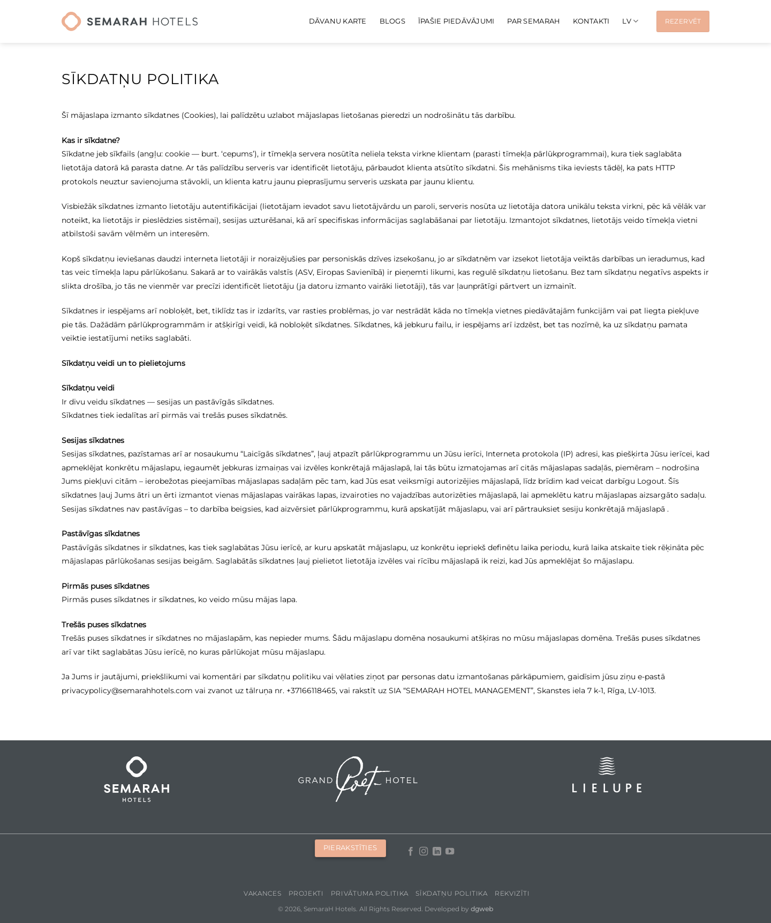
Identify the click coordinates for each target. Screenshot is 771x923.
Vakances (262, 893)
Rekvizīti (512, 893)
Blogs (392, 21)
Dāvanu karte (338, 21)
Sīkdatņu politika (451, 893)
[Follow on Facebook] (410, 852)
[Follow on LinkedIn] (437, 852)
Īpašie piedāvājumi (456, 21)
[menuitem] (630, 21)
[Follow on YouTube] (449, 852)
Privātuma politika (370, 893)
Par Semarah (533, 21)
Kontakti (591, 21)
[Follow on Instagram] (423, 852)
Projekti (306, 893)
